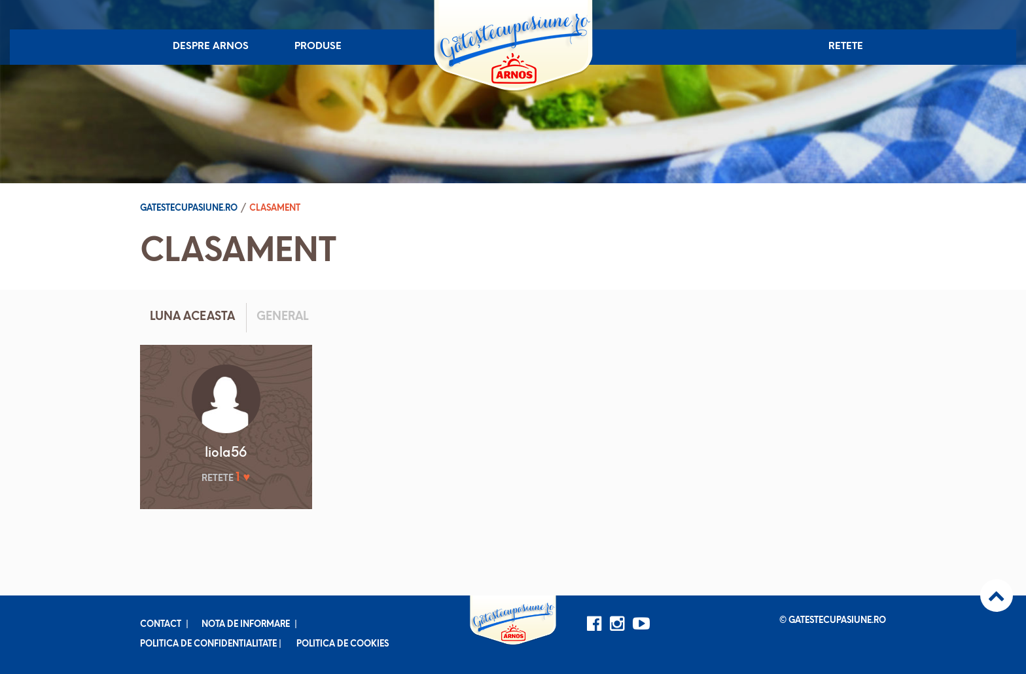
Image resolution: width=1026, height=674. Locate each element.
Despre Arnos (211, 47)
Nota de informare (246, 624)
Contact (160, 624)
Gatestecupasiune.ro (189, 208)
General (282, 317)
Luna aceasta (192, 317)
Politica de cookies (342, 644)
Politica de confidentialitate (208, 644)
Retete (845, 47)
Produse (318, 47)
